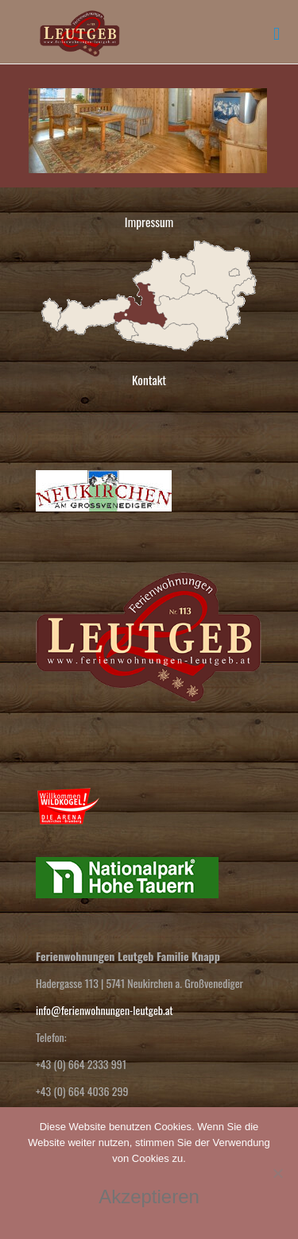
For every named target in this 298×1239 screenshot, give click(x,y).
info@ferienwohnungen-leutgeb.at (104, 1010)
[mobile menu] (276, 31)
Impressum (149, 221)
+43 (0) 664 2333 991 (81, 1064)
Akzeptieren (149, 1196)
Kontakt (149, 379)
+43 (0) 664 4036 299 (82, 1091)
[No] (278, 1173)
